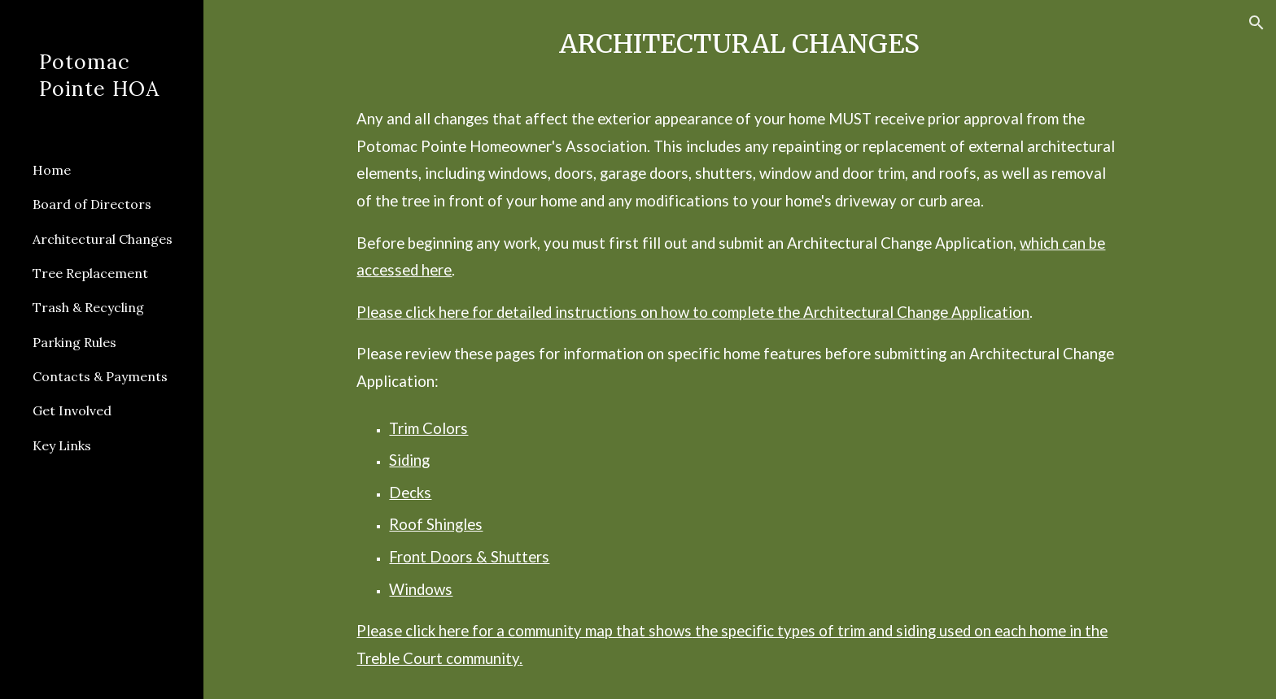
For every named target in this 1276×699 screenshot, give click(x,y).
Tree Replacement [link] (90, 273)
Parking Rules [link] (74, 342)
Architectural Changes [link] (103, 239)
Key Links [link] (62, 445)
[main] (739, 349)
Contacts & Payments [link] (100, 376)
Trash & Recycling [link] (88, 307)
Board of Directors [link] (92, 204)
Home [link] (52, 170)
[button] (1256, 22)
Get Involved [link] (72, 410)
